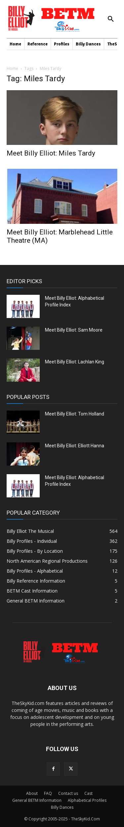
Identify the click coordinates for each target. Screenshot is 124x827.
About (32, 793)
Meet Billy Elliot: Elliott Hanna (74, 445)
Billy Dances (62, 807)
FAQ (48, 793)
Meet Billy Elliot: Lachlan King (74, 361)
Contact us (68, 793)
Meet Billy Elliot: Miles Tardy (51, 153)
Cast (88, 793)
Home (12, 68)
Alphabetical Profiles (87, 800)
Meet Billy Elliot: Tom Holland (74, 413)
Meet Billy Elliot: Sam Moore (74, 330)
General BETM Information (37, 800)
